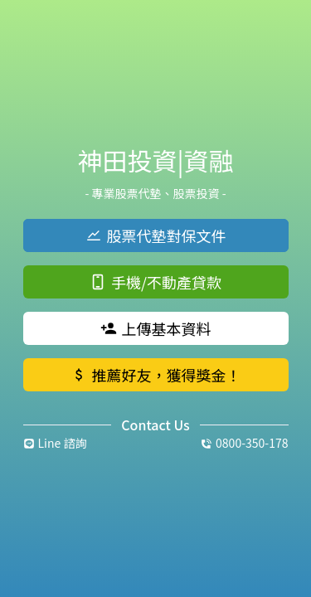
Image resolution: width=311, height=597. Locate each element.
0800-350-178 (244, 442)
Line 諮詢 (55, 442)
